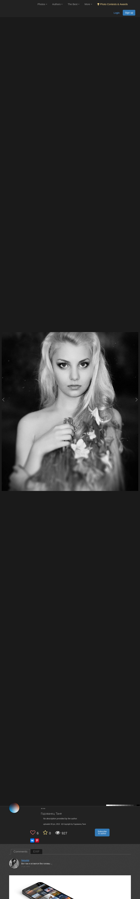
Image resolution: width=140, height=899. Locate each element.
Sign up (129, 13)
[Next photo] (136, 399)
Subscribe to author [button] (102, 832)
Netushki (25, 860)
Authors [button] (57, 4)
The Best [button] (73, 4)
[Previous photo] (3, 399)
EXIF (36, 851)
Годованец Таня (51, 814)
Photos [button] (42, 4)
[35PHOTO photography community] (18, 4)
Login (117, 13)
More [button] (88, 4)
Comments (20, 851)
